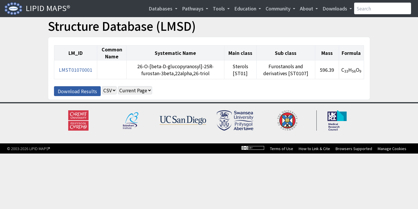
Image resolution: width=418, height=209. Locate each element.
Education (245, 8)
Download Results (77, 91)
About (307, 8)
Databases (161, 8)
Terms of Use (281, 148)
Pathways (193, 8)
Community (279, 8)
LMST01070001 (75, 69)
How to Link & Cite (314, 148)
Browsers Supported (354, 148)
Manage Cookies (392, 148)
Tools (219, 8)
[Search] (382, 8)
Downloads (335, 8)
